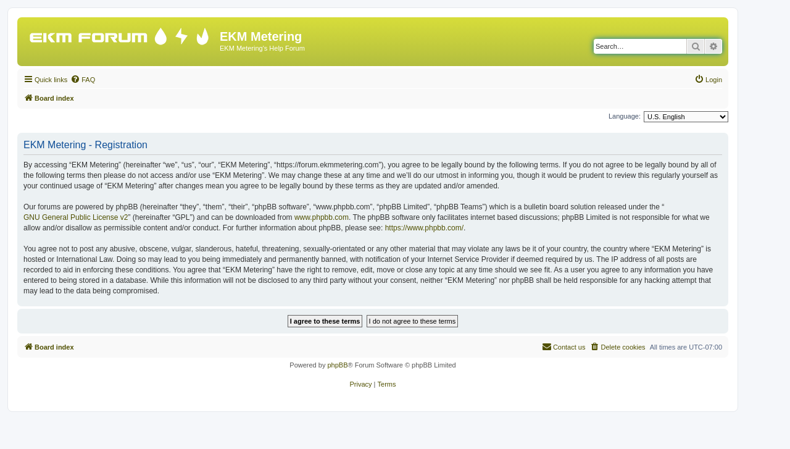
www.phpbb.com (321, 217)
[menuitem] (82, 79)
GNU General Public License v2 (75, 217)
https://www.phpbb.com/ (424, 228)
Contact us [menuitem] (564, 346)
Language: (625, 116)
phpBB (337, 365)
